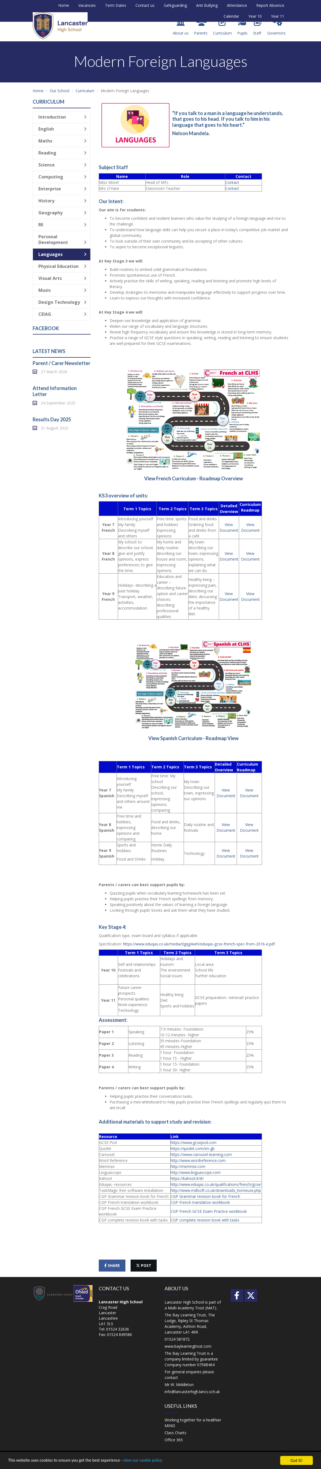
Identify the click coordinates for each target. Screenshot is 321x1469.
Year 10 (255, 16)
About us (181, 27)
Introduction (62, 117)
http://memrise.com (188, 1166)
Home (63, 5)
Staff (257, 27)
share (112, 1265)
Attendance (237, 5)
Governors (276, 27)
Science (62, 165)
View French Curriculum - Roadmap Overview (193, 478)
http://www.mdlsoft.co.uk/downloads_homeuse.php (216, 1190)
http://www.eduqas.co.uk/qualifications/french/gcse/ (216, 1184)
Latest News (49, 351)
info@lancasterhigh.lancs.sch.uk (192, 1391)
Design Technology (62, 302)
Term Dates (115, 5)
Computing (62, 177)
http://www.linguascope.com (196, 1172)
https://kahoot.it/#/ (187, 1178)
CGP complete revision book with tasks (205, 1220)
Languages (62, 254)
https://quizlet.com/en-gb (193, 1148)
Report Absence (270, 5)
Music (62, 290)
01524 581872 (177, 1339)
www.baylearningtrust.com (188, 1346)
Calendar (231, 16)
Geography (62, 213)
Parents (201, 27)
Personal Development (62, 239)
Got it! (297, 1460)
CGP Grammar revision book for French (205, 1196)
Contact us (145, 5)
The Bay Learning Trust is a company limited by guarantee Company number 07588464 (191, 1359)
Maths (62, 141)
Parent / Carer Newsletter (61, 363)
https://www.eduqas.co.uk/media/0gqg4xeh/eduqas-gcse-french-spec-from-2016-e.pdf (199, 944)
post (143, 1265)
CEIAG (62, 314)
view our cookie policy (152, 1461)
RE (62, 225)
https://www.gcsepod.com (194, 1142)
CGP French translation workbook (200, 1202)
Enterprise (62, 189)
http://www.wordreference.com (198, 1160)
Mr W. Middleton (179, 1384)
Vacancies (87, 5)
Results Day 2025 (52, 419)
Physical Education (62, 266)
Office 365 (174, 1439)
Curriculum (222, 27)
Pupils (242, 27)
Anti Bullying (207, 5)
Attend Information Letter (55, 391)
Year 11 (277, 16)
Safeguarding (175, 5)
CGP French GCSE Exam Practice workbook (209, 1211)
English (62, 129)
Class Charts (175, 1432)
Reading (62, 153)
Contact (232, 182)
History (62, 201)
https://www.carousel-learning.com (201, 1154)
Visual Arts (62, 278)
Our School (59, 90)
